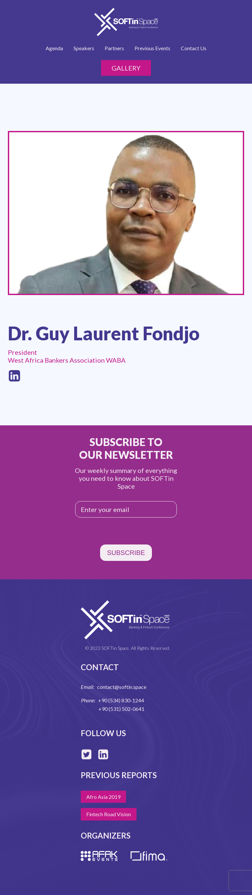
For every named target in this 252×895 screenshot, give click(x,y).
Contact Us (193, 48)
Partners (114, 48)
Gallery (126, 68)
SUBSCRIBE (126, 552)
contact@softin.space (121, 687)
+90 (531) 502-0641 (121, 709)
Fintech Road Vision (108, 814)
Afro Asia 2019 (103, 797)
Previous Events (152, 48)
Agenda (54, 48)
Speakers (84, 48)
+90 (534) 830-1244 (121, 700)
